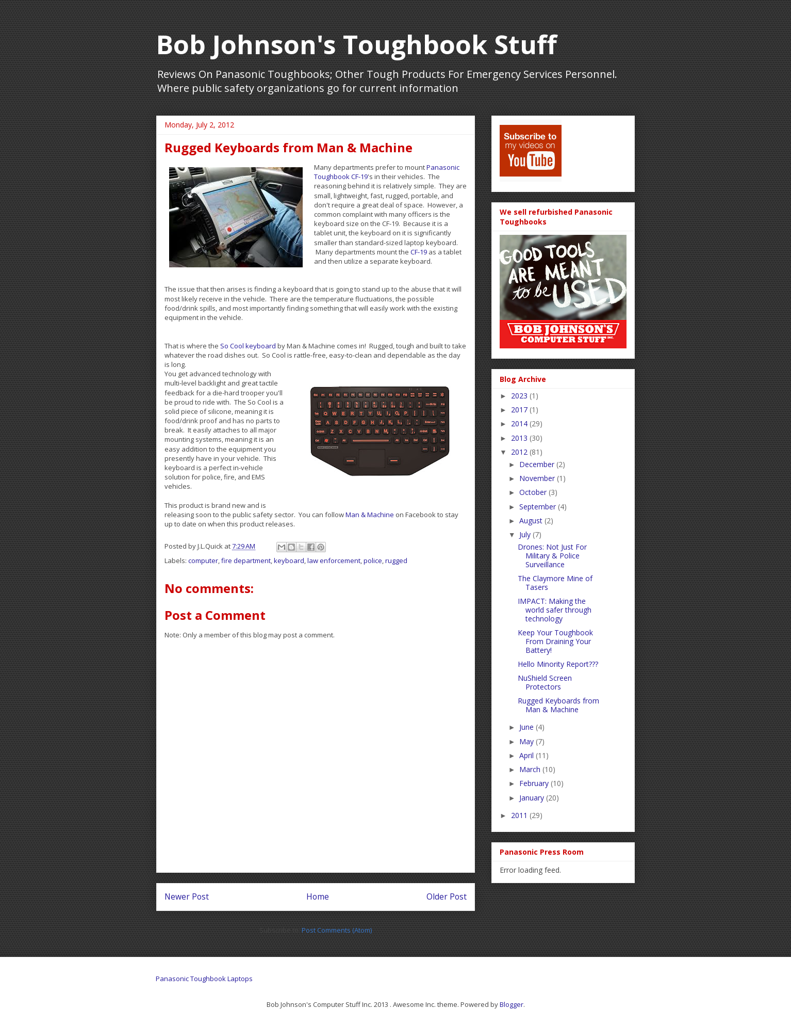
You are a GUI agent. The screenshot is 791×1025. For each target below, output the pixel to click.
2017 (520, 409)
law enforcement (333, 560)
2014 (520, 423)
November (538, 478)
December (537, 464)
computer (203, 560)
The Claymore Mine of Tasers (555, 582)
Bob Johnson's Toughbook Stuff (356, 44)
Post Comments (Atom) (337, 930)
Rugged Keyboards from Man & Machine (558, 705)
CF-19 (418, 252)
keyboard (289, 560)
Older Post (446, 896)
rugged (396, 560)
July (526, 534)
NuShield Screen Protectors (545, 682)
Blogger (511, 1004)
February (535, 783)
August (532, 520)
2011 (520, 815)
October (534, 492)
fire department (246, 560)
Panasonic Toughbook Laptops (204, 978)
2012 (520, 452)
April (527, 755)
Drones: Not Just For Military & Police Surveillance (552, 555)
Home (317, 896)
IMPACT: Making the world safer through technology (554, 609)
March (530, 769)
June (527, 727)
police (373, 560)
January (532, 798)
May (527, 741)
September (538, 506)
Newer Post (186, 896)
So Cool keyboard (248, 345)
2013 (520, 438)
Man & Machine (369, 514)
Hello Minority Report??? (558, 664)
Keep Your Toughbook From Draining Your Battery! (555, 641)
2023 (520, 396)
